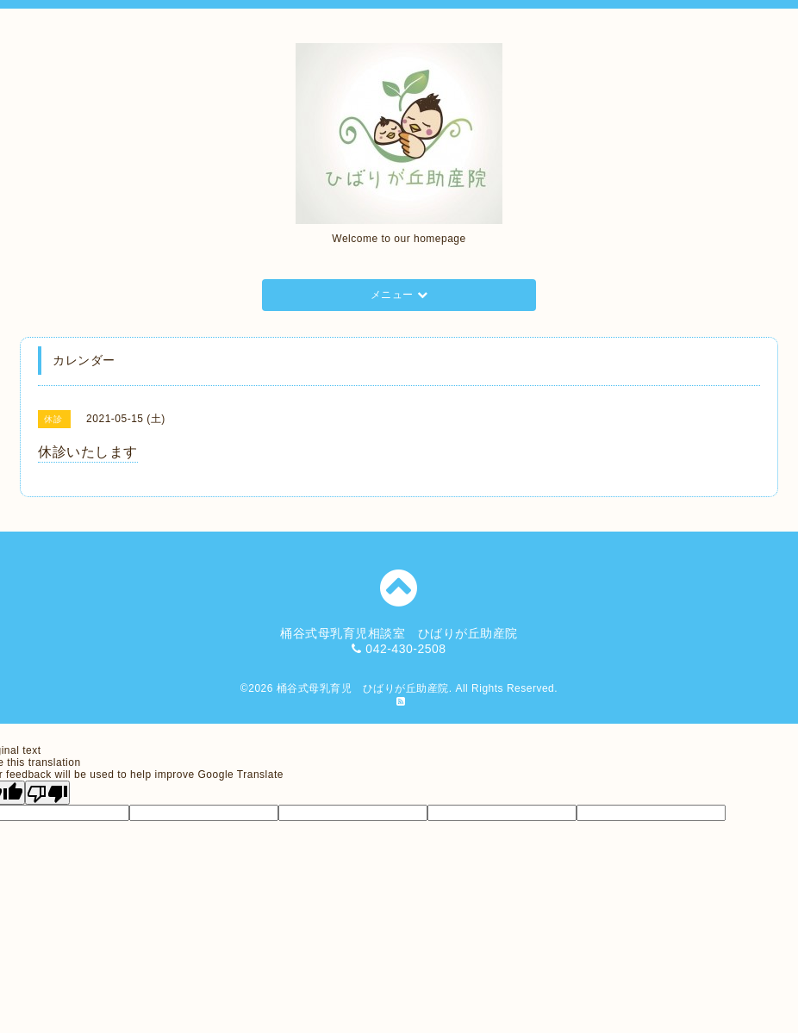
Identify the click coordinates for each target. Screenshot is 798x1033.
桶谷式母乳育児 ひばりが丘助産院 (363, 688)
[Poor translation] (47, 793)
